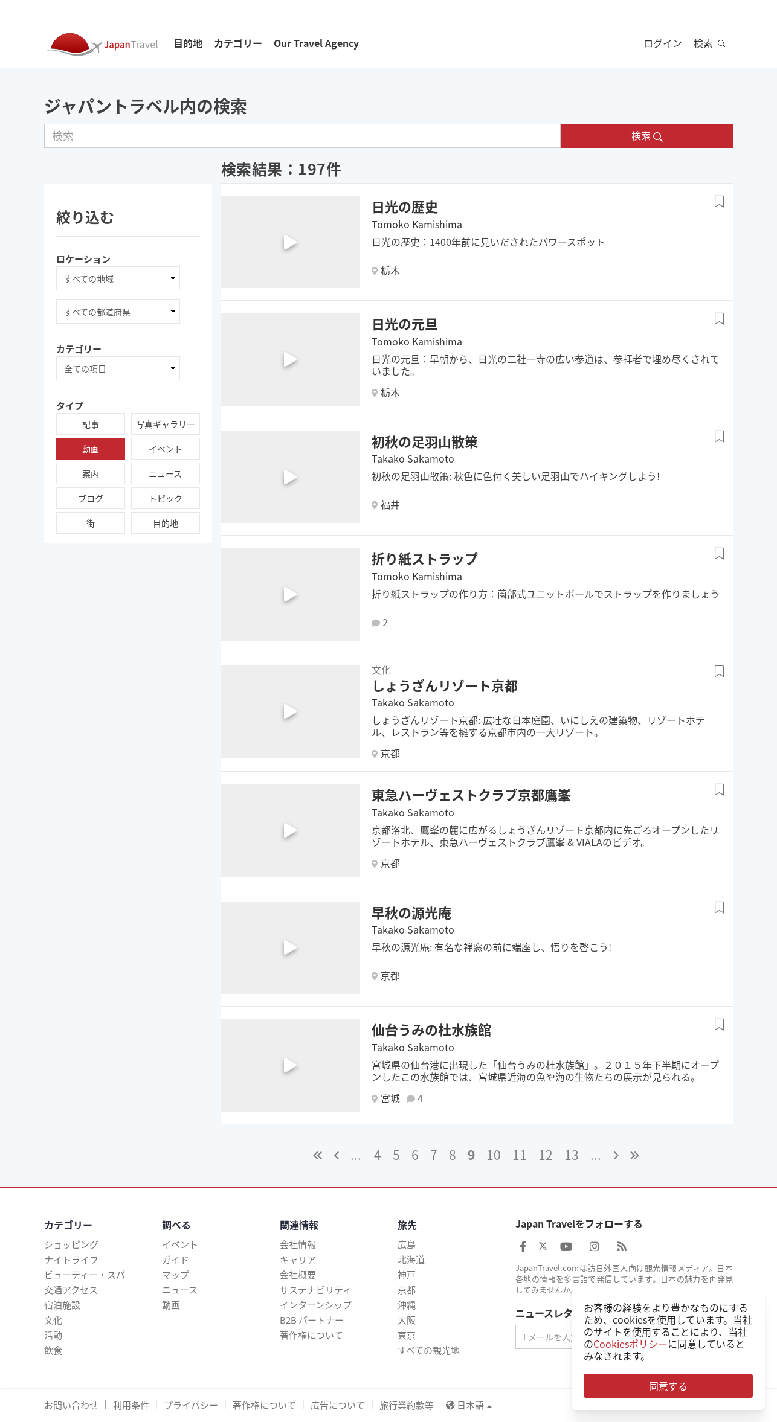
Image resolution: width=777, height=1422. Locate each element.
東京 (407, 1335)
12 (545, 1154)
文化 (53, 1320)
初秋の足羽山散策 (425, 441)
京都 (407, 1289)
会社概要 (298, 1274)
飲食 (53, 1350)
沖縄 (407, 1305)
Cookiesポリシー (630, 1343)
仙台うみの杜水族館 (431, 1029)
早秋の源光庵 (411, 912)
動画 (90, 449)
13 (571, 1154)
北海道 (411, 1259)
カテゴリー (238, 43)
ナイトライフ (71, 1259)
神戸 (407, 1274)
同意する (668, 1386)
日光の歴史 (405, 206)
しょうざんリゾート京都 (445, 685)
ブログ (90, 498)
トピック (165, 498)
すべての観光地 (429, 1350)
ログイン (662, 43)
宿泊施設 (62, 1305)
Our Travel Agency (316, 43)
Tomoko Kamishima (417, 224)
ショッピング (71, 1244)
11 (519, 1154)
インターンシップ (316, 1305)
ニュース (165, 473)
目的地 (187, 43)
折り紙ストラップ (425, 558)
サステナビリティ (316, 1289)
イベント (165, 449)
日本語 (469, 1405)
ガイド (175, 1259)
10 (493, 1154)
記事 (90, 424)
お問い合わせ (71, 1405)
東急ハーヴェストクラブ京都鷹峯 (471, 794)
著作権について (311, 1335)
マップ (175, 1274)
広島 (407, 1244)
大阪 (407, 1320)
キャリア (298, 1259)
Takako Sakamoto (413, 458)
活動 (53, 1335)
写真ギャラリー (165, 424)
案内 (90, 473)
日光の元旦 (405, 323)
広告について (338, 1405)
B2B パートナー (312, 1320)
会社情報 (298, 1244)
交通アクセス (71, 1289)
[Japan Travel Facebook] (522, 1246)
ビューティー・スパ (84, 1274)
